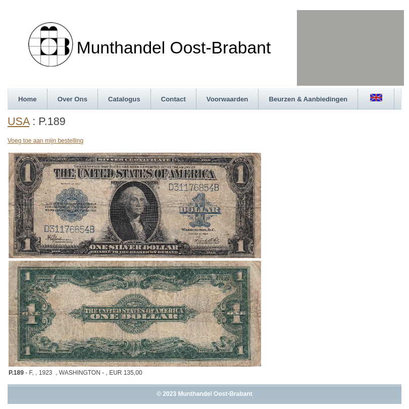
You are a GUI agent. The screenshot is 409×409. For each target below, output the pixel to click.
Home (27, 99)
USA (18, 121)
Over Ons (72, 99)
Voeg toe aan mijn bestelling (45, 140)
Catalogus (124, 99)
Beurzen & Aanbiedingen (308, 99)
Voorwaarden (227, 99)
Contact (173, 99)
